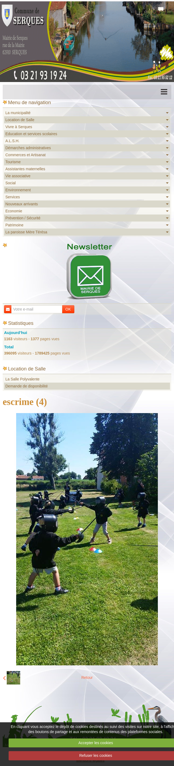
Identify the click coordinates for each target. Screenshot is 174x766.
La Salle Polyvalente (22, 379)
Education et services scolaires (31, 134)
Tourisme (13, 162)
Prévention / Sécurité (22, 218)
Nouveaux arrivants (21, 204)
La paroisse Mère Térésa (26, 232)
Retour (87, 677)
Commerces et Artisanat (25, 155)
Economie (13, 211)
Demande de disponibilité (26, 386)
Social (10, 183)
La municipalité (17, 113)
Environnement (18, 190)
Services (12, 197)
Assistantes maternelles (25, 169)
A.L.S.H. (12, 141)
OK (68, 309)
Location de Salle (19, 120)
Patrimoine (14, 225)
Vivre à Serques (18, 127)
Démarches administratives (28, 148)
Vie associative (17, 176)
